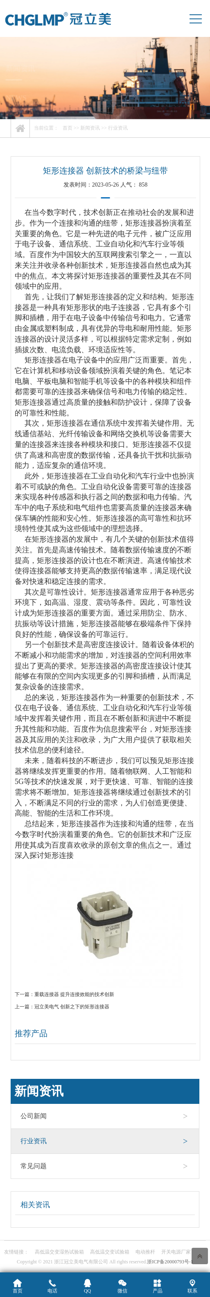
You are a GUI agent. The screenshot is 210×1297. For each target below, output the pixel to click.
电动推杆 (145, 1252)
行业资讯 (118, 128)
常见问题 (104, 1166)
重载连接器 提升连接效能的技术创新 (74, 994)
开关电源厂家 (176, 1252)
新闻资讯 (90, 128)
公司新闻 (104, 1116)
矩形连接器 (143, 223)
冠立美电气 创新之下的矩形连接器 (71, 1007)
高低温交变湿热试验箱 (59, 1252)
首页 (67, 128)
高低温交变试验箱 (109, 1252)
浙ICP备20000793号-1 (170, 1262)
